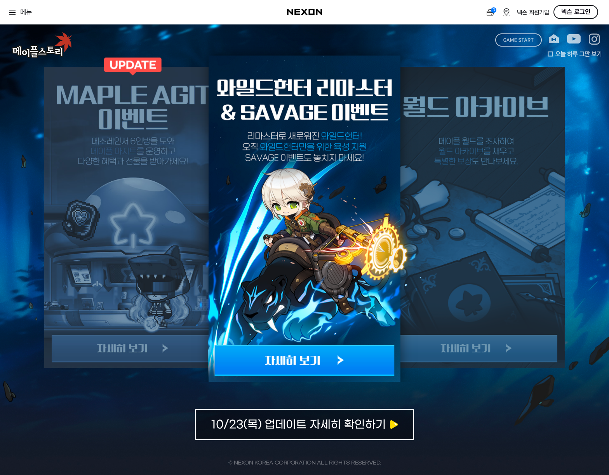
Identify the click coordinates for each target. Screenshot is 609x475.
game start (518, 40)
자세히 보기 (305, 360)
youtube (574, 39)
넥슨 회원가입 (533, 12)
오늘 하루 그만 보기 (574, 54)
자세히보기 (304, 424)
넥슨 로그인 (575, 12)
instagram (594, 39)
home (554, 39)
